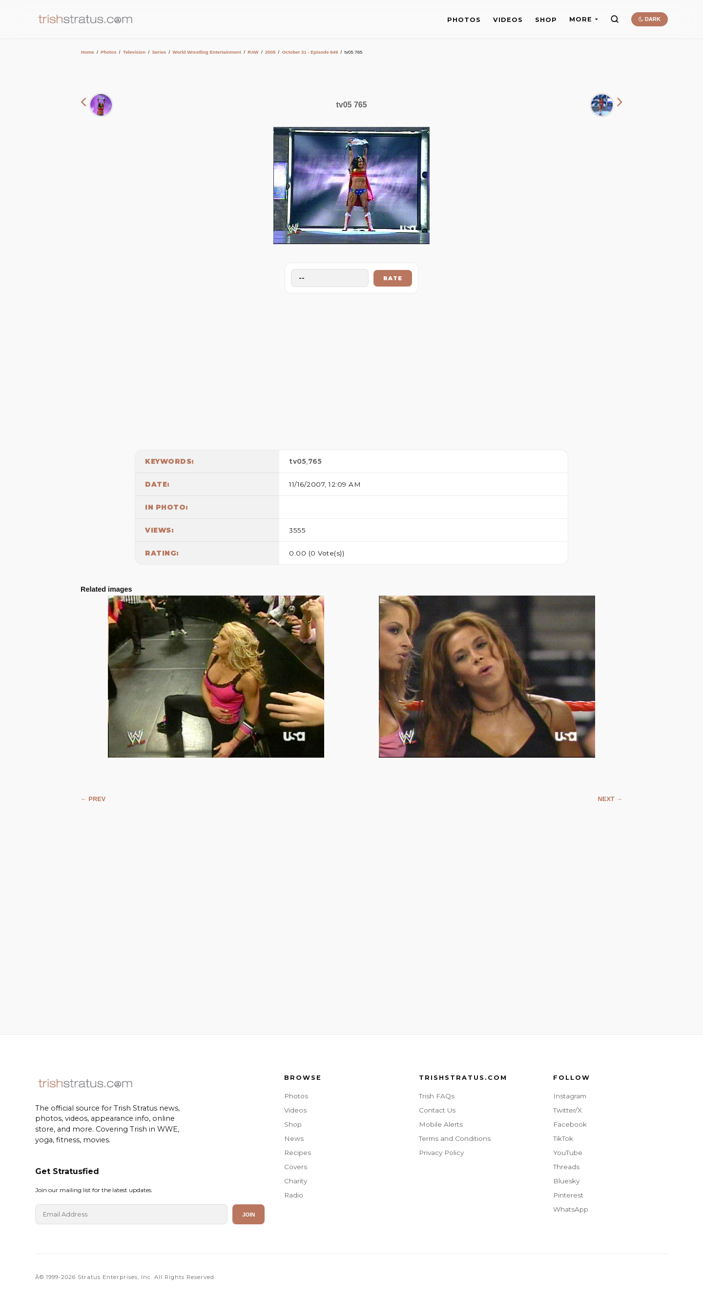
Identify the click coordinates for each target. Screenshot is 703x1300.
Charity (295, 1181)
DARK (650, 19)
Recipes (297, 1152)
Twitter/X (567, 1110)
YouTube (567, 1152)
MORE (583, 19)
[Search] (614, 19)
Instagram (569, 1096)
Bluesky (566, 1181)
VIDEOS (508, 19)
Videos (295, 1110)
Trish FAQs (437, 1096)
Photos (109, 52)
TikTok (563, 1138)
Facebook (570, 1124)
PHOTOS (464, 19)
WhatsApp (570, 1209)
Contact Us (437, 1110)
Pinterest (568, 1195)
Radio (293, 1195)
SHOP (546, 19)
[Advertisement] (351, 369)
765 (315, 461)
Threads (566, 1167)
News (294, 1138)
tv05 (297, 461)
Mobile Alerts (441, 1124)
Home (87, 52)
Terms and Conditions (455, 1138)
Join (248, 1214)
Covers (295, 1167)
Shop (293, 1124)
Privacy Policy (441, 1152)
